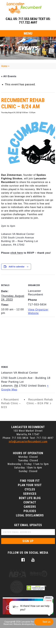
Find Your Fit (30, 481)
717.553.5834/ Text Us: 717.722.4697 (34, 20)
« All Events (8, 76)
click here (16, 253)
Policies (30, 511)
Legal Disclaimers (30, 515)
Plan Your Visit (30, 485)
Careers (30, 506)
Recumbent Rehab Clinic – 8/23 (11, 403)
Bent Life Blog (30, 498)
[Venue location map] (28, 338)
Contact (29, 502)
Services (29, 494)
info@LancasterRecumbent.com (28, 441)
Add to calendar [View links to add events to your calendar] (16, 266)
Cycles (30, 489)
